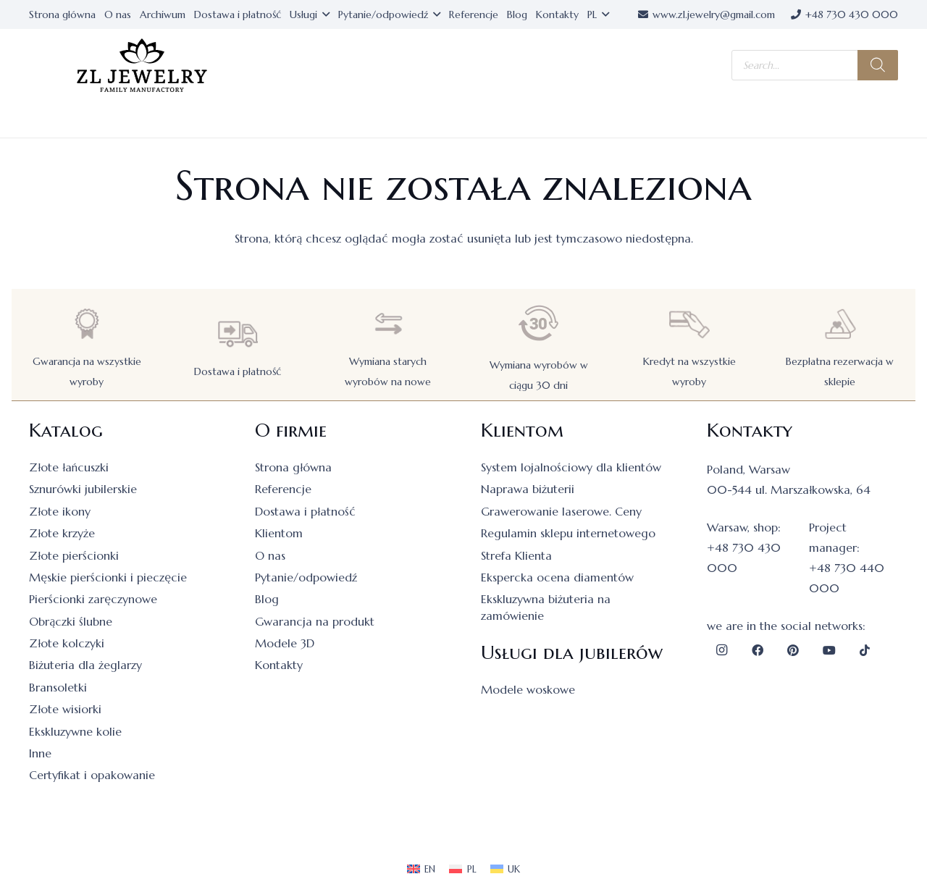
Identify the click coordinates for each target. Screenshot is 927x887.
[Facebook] (757, 650)
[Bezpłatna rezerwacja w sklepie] (840, 324)
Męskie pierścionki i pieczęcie (108, 577)
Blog (267, 599)
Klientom (279, 533)
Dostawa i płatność (237, 371)
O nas (270, 555)
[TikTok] (864, 650)
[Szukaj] (877, 65)
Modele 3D (284, 643)
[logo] (142, 65)
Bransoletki (58, 687)
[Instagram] (721, 650)
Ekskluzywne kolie (75, 731)
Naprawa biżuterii (527, 489)
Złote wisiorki (65, 709)
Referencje (283, 489)
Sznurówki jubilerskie (83, 489)
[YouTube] (829, 650)
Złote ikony (60, 511)
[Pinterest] (793, 650)
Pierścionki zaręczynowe (93, 599)
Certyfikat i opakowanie (92, 775)
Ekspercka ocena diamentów (557, 577)
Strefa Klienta (516, 555)
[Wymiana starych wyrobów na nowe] (388, 324)
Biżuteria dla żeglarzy (85, 664)
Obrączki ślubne (70, 621)
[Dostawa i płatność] (237, 334)
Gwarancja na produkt (314, 621)
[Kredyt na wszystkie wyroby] (689, 324)
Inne (40, 753)
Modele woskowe (528, 689)
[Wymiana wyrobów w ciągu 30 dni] (539, 323)
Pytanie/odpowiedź (306, 577)
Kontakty (279, 664)
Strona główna (293, 467)
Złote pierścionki (74, 555)
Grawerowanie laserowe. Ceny (561, 511)
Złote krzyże (62, 533)
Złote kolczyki (66, 643)
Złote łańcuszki (69, 467)
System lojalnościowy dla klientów (571, 467)
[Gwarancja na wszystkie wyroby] (87, 324)
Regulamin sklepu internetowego (568, 533)
